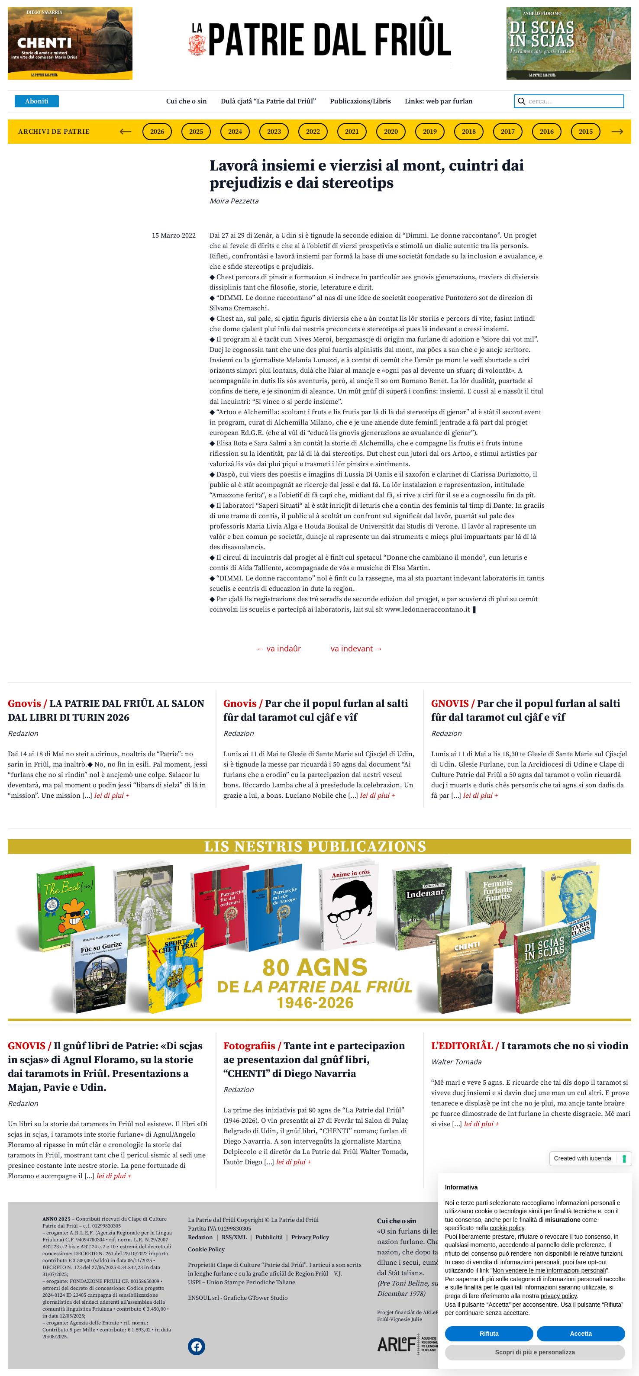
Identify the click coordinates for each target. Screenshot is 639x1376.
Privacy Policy (310, 1237)
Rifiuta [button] (489, 1333)
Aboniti (36, 101)
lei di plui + (111, 795)
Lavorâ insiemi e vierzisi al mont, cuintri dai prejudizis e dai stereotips (367, 174)
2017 (508, 131)
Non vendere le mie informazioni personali (549, 1270)
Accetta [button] (581, 1333)
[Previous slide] (125, 132)
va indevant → (357, 648)
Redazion (200, 1237)
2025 (196, 131)
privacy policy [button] (559, 1295)
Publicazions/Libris (360, 101)
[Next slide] (617, 132)
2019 (430, 131)
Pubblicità (269, 1237)
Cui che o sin (186, 101)
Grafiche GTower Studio (255, 1298)
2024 (235, 131)
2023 (274, 131)
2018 (469, 131)
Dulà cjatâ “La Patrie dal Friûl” (268, 101)
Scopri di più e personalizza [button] (535, 1352)
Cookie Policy (206, 1250)
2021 (352, 131)
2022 (313, 131)
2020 (391, 131)
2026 (157, 131)
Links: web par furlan (439, 101)
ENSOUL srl (203, 1298)
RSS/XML (234, 1237)
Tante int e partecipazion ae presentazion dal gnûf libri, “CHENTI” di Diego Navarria (314, 1060)
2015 (586, 131)
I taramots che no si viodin (530, 1046)
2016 (547, 131)
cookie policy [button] (507, 1228)
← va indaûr (280, 648)
